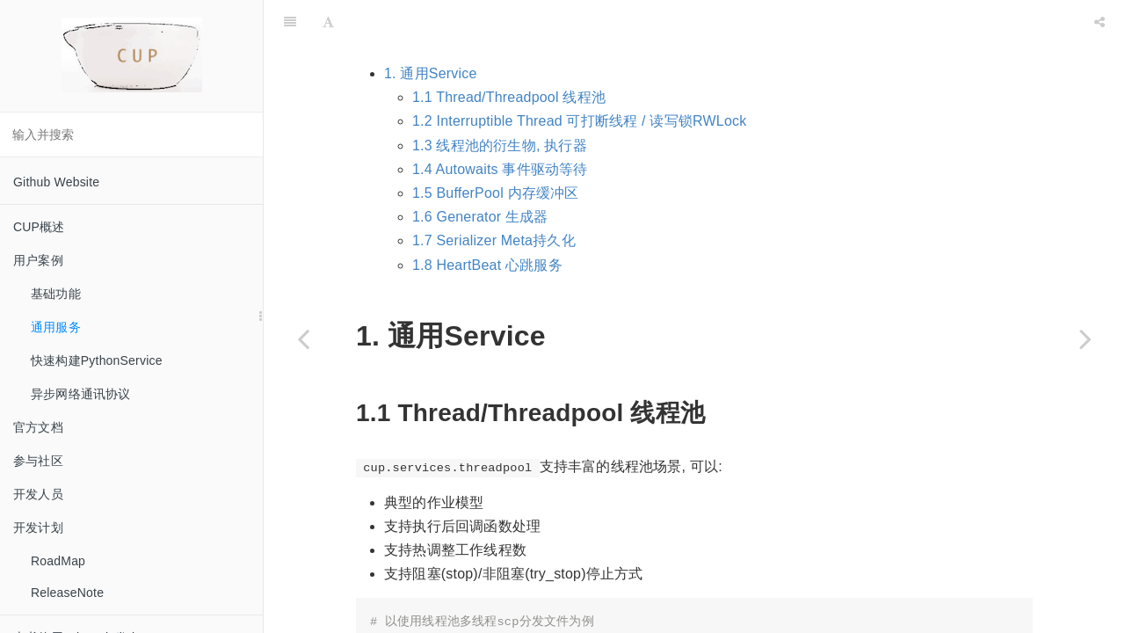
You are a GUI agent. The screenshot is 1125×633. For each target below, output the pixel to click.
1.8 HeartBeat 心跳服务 (487, 221)
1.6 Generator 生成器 (480, 172)
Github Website (56, 182)
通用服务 (56, 327)
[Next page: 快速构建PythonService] (1085, 338)
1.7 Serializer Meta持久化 (494, 196)
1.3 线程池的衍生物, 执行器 (499, 101)
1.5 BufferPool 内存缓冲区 (495, 149)
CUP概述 (39, 227)
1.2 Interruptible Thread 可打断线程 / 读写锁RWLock (579, 76)
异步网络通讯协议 (81, 394)
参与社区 (38, 461)
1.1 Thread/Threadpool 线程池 (509, 53)
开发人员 (38, 494)
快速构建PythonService (97, 360)
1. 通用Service (430, 29)
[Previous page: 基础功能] (303, 338)
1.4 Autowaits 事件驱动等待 (500, 125)
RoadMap (58, 561)
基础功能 (56, 294)
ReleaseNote (67, 593)
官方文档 (38, 427)
